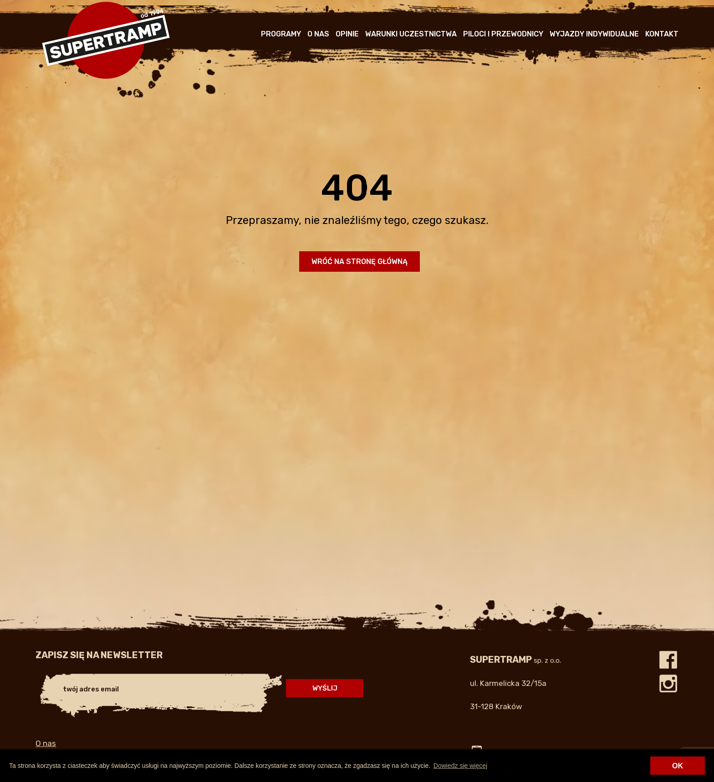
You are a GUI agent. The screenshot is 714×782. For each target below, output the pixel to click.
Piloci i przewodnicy (503, 34)
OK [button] (677, 766)
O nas (318, 34)
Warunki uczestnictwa (411, 34)
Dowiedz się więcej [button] (460, 765)
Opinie (347, 34)
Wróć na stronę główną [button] (359, 261)
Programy (281, 34)
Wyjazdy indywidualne (594, 34)
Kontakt (661, 34)
